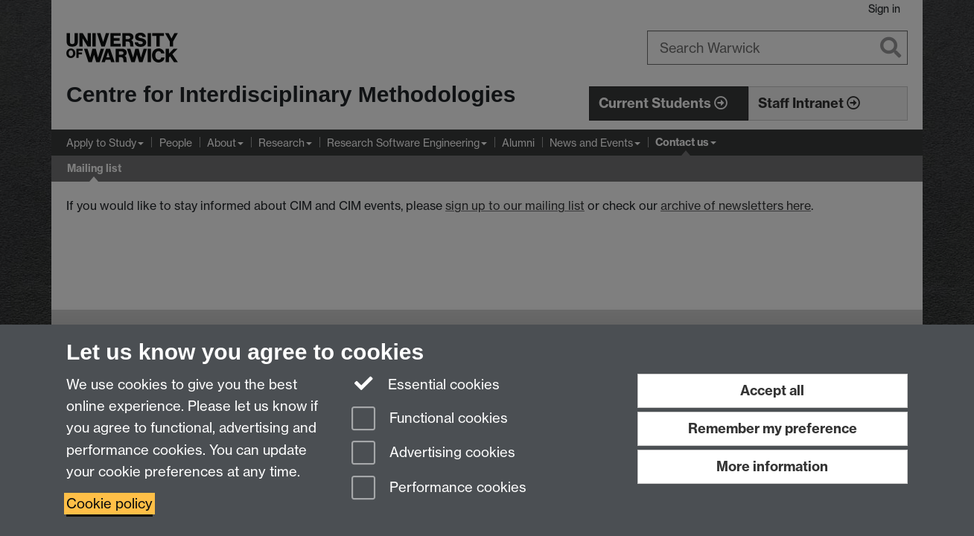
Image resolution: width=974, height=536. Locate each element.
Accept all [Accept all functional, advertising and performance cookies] (772, 390)
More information (772, 466)
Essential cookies (425, 383)
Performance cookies (438, 488)
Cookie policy (109, 503)
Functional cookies (429, 419)
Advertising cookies (433, 454)
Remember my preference (772, 428)
